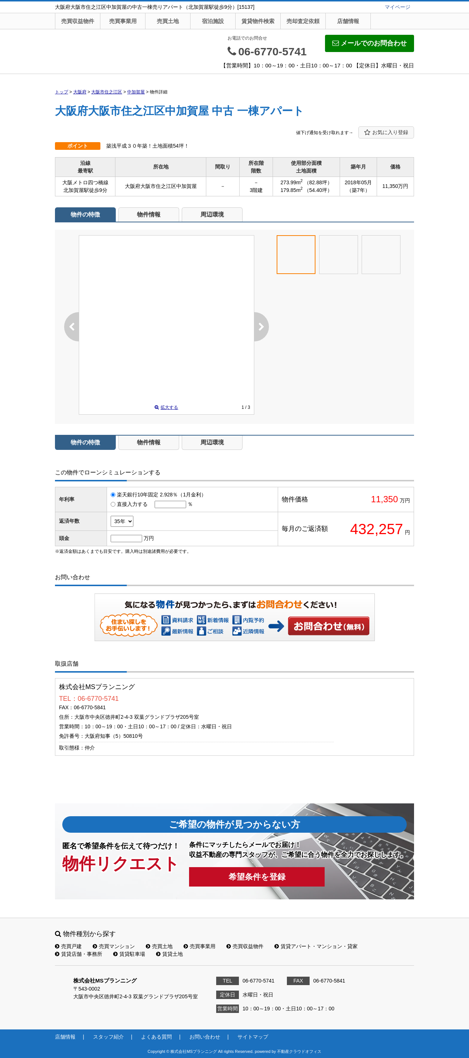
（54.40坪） (318, 190)
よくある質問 (156, 1037)
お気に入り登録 (386, 132)
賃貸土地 (169, 954)
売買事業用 (123, 21)
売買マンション (114, 946)
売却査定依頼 (303, 21)
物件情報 (148, 214)
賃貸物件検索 (257, 21)
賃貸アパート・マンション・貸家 (316, 946)
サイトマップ (252, 1037)
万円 (149, 538)
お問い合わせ (329, 626)
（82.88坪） (318, 182)
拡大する (166, 407)
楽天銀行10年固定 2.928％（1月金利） (161, 494)
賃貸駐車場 (129, 954)
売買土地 (168, 21)
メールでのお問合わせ (369, 43)
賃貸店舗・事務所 (78, 954)
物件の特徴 (85, 214)
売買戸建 (68, 946)
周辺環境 (212, 214)
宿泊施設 (213, 21)
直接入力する (132, 504)
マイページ (397, 7)
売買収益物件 (77, 21)
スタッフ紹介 (108, 1037)
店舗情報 (348, 21)
